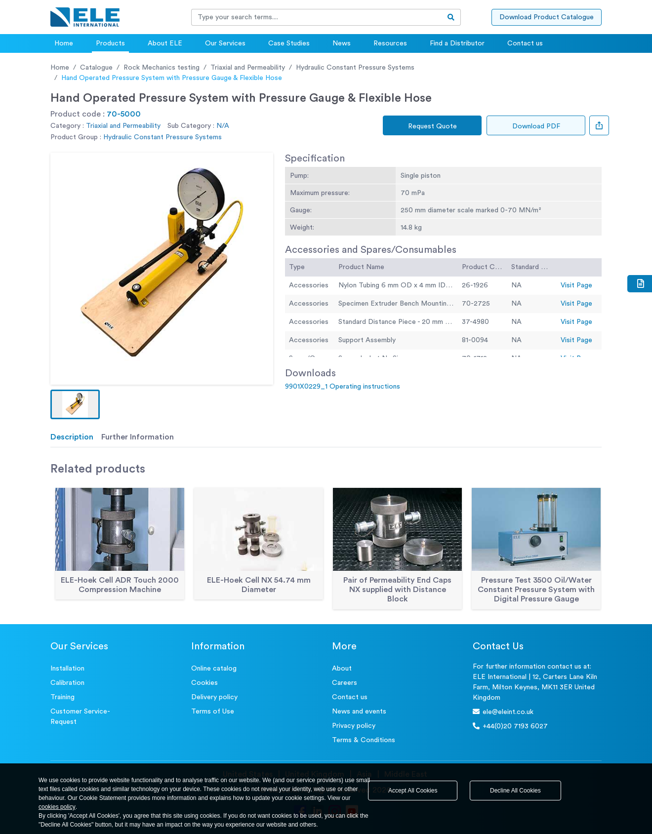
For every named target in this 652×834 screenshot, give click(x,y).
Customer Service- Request (80, 716)
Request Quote (432, 126)
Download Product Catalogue (546, 17)
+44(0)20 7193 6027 (510, 726)
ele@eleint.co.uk (503, 711)
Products (110, 43)
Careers (344, 682)
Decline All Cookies (515, 790)
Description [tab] (71, 437)
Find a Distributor (457, 43)
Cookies (204, 682)
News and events (359, 711)
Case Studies (289, 43)
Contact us (525, 43)
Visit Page (576, 285)
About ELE (165, 43)
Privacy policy (353, 725)
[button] (75, 404)
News (341, 43)
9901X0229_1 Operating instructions (342, 386)
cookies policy (57, 806)
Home (63, 43)
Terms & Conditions (363, 740)
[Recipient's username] (316, 17)
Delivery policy (214, 697)
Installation (67, 668)
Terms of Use (212, 711)
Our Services (225, 43)
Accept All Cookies (412, 790)
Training (62, 697)
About (342, 668)
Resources (390, 43)
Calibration (67, 682)
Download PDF (536, 126)
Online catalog (214, 668)
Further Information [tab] (137, 437)
